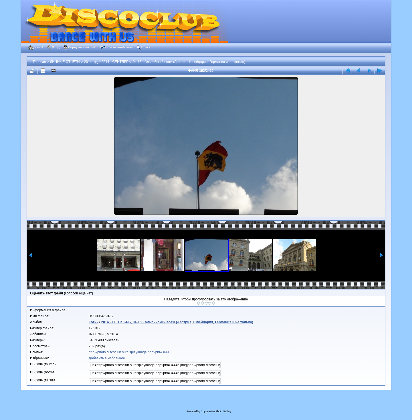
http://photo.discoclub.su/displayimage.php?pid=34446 (130, 352)
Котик (93, 322)
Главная (39, 62)
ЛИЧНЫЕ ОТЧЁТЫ (65, 62)
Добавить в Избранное (107, 358)
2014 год (91, 62)
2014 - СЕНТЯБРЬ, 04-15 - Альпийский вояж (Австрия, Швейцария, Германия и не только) (173, 62)
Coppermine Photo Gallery (216, 411)
